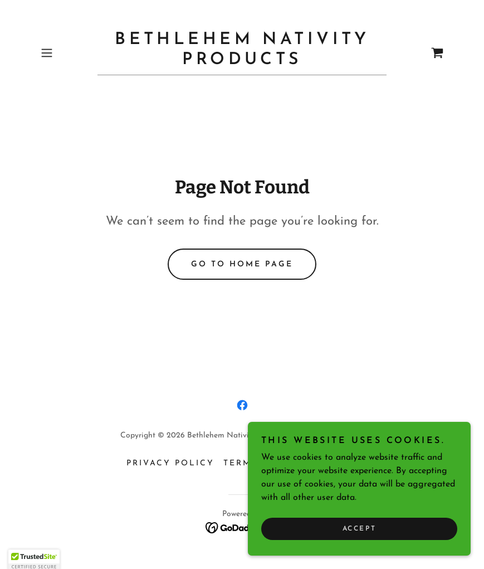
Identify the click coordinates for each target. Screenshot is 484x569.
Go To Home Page (242, 264)
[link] (242, 61)
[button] (66, 53)
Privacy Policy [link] (170, 463)
